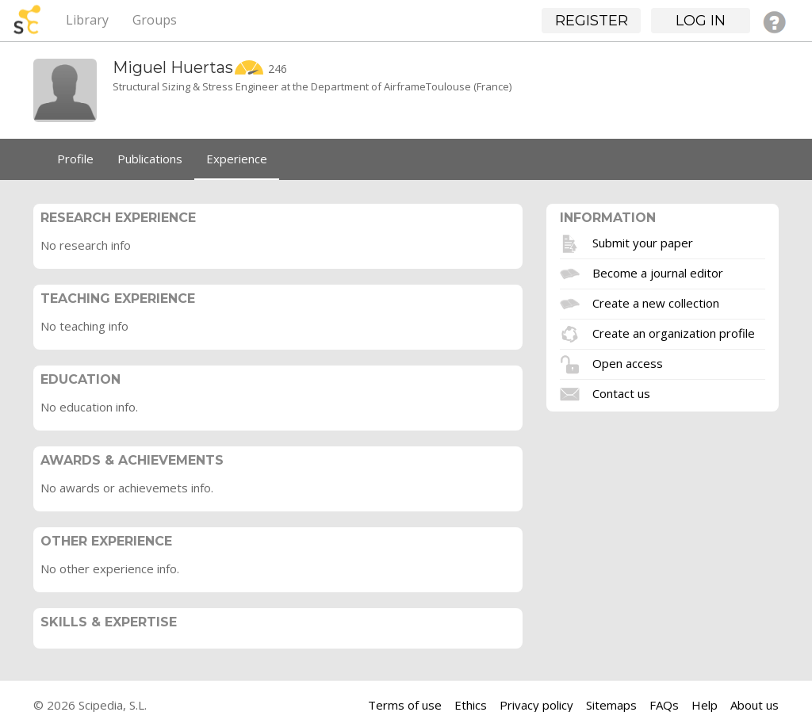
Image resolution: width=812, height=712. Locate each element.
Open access (627, 362)
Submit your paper (642, 242)
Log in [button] (701, 20)
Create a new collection (655, 302)
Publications (149, 159)
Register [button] (591, 20)
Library (87, 20)
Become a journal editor (657, 272)
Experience (236, 159)
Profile (75, 159)
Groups (154, 20)
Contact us (621, 392)
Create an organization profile (673, 332)
